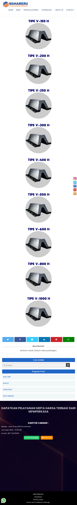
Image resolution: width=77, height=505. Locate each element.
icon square (8, 396)
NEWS (18, 10)
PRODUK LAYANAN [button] (31, 10)
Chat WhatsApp (31, 438)
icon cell (6, 376)
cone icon (7, 389)
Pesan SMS (46, 438)
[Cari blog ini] (34, 365)
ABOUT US (59, 10)
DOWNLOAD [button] (47, 10)
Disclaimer (38, 497)
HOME (10, 10)
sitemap (46, 502)
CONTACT (70, 10)
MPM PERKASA (38, 494)
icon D (6, 383)
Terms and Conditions (34, 502)
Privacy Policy (38, 500)
